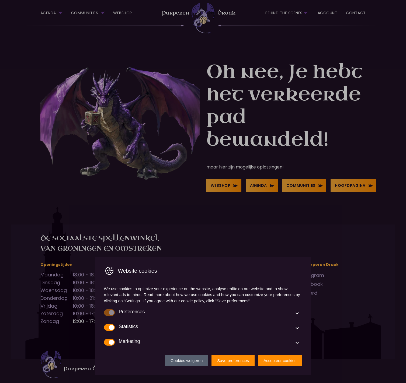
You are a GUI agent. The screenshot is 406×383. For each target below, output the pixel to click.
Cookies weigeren (187, 360)
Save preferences (233, 360)
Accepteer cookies (280, 360)
